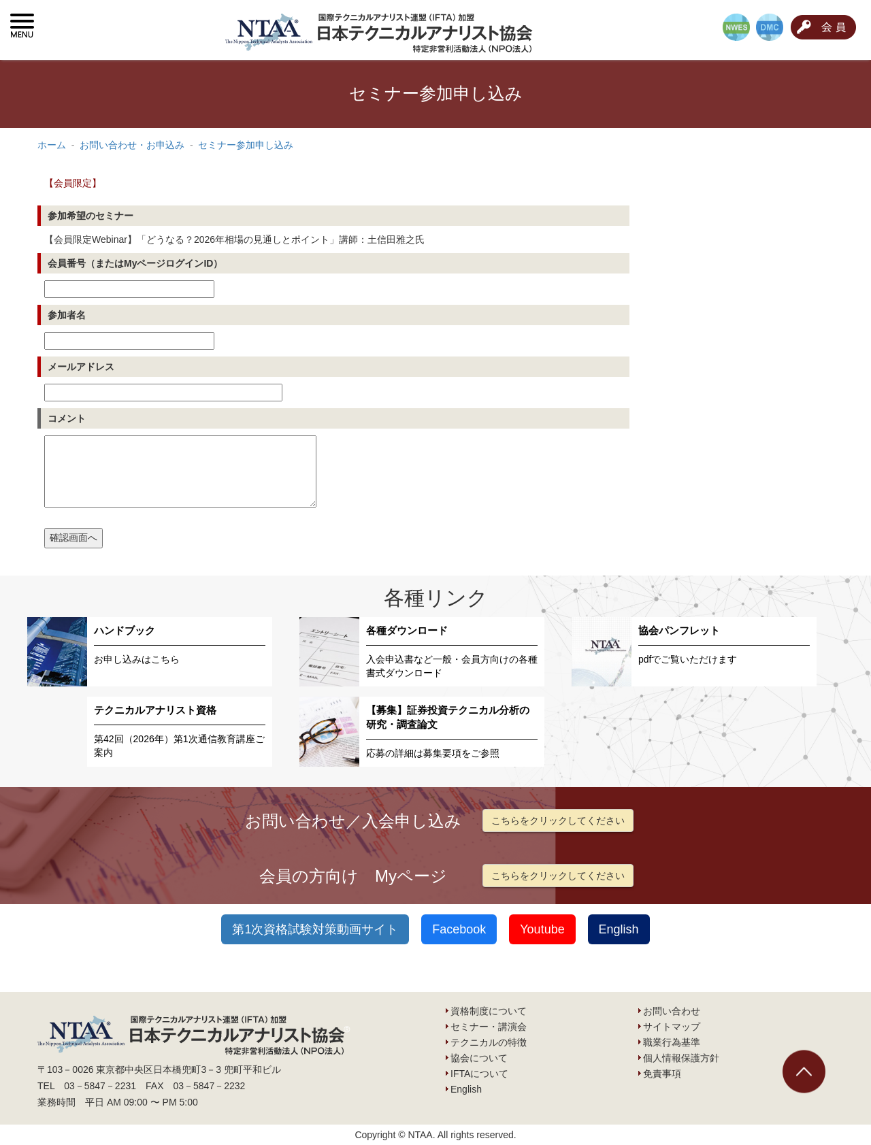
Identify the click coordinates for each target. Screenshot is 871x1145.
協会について (479, 1057)
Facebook (459, 929)
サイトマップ (671, 1026)
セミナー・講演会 (488, 1026)
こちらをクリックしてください (558, 820)
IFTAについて (479, 1073)
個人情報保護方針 (681, 1057)
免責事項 (662, 1073)
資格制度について (488, 1011)
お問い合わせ (671, 1011)
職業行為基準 (671, 1042)
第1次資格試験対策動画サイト (315, 929)
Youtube (542, 929)
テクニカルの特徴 (488, 1042)
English (619, 929)
